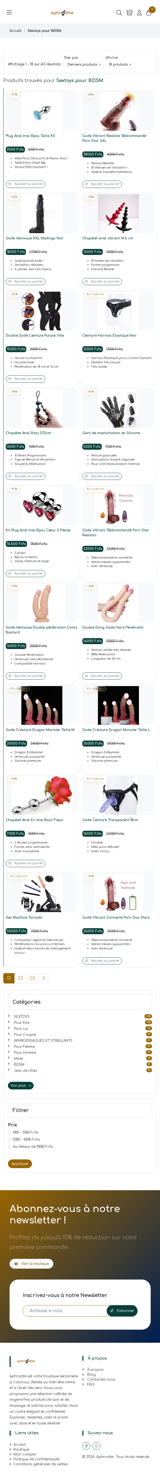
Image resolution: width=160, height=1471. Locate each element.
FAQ (88, 1384)
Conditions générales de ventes (39, 1464)
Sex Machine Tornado (24, 917)
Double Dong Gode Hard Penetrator (113, 627)
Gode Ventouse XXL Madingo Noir (35, 238)
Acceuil (18, 1444)
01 (9, 978)
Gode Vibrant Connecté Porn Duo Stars (116, 917)
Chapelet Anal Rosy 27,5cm (28, 433)
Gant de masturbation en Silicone (111, 433)
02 (20, 978)
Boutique (19, 1449)
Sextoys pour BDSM (44, 31)
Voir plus (20, 1086)
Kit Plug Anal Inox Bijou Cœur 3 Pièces (38, 530)
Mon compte (23, 1454)
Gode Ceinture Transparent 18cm (110, 820)
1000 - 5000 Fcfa (25, 1132)
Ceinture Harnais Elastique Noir (109, 335)
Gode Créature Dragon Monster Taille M (40, 730)
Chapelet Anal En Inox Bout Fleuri (34, 820)
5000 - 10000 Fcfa (26, 1139)
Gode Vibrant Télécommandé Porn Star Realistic (115, 532)
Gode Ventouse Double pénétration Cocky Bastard (41, 630)
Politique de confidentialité (34, 1459)
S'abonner (122, 1311)
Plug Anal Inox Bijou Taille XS (30, 136)
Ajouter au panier (25, 184)
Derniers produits (83, 64)
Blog (89, 1374)
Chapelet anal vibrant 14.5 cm (107, 238)
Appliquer (19, 1164)
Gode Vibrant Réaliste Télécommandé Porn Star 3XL (114, 138)
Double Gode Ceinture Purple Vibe (35, 335)
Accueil (16, 31)
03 (32, 978)
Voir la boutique (31, 1264)
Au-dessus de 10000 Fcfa (33, 1147)
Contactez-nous (98, 1379)
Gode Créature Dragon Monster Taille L (116, 730)
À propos (92, 1370)
